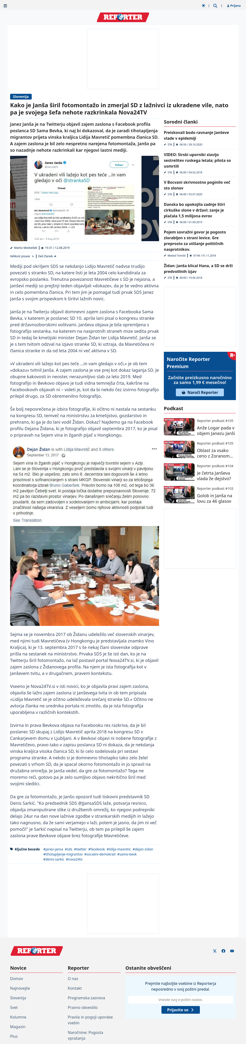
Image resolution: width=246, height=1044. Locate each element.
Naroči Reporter (200, 392)
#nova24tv (74, 859)
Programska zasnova (86, 997)
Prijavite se (180, 1010)
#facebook (96, 849)
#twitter (80, 849)
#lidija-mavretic (119, 849)
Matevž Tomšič (177, 255)
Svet (14, 1007)
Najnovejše (20, 988)
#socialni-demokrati (100, 854)
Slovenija (21, 96)
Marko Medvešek (25, 248)
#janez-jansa (53, 849)
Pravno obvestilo (83, 1007)
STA (170, 144)
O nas (73, 978)
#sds (68, 849)
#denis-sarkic (53, 859)
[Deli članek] (47, 256)
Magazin (17, 1026)
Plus (14, 1036)
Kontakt (75, 988)
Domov (16, 978)
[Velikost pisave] (22, 256)
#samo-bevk (127, 854)
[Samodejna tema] (203, 5)
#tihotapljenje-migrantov (63, 854)
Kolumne (18, 1017)
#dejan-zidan (143, 849)
